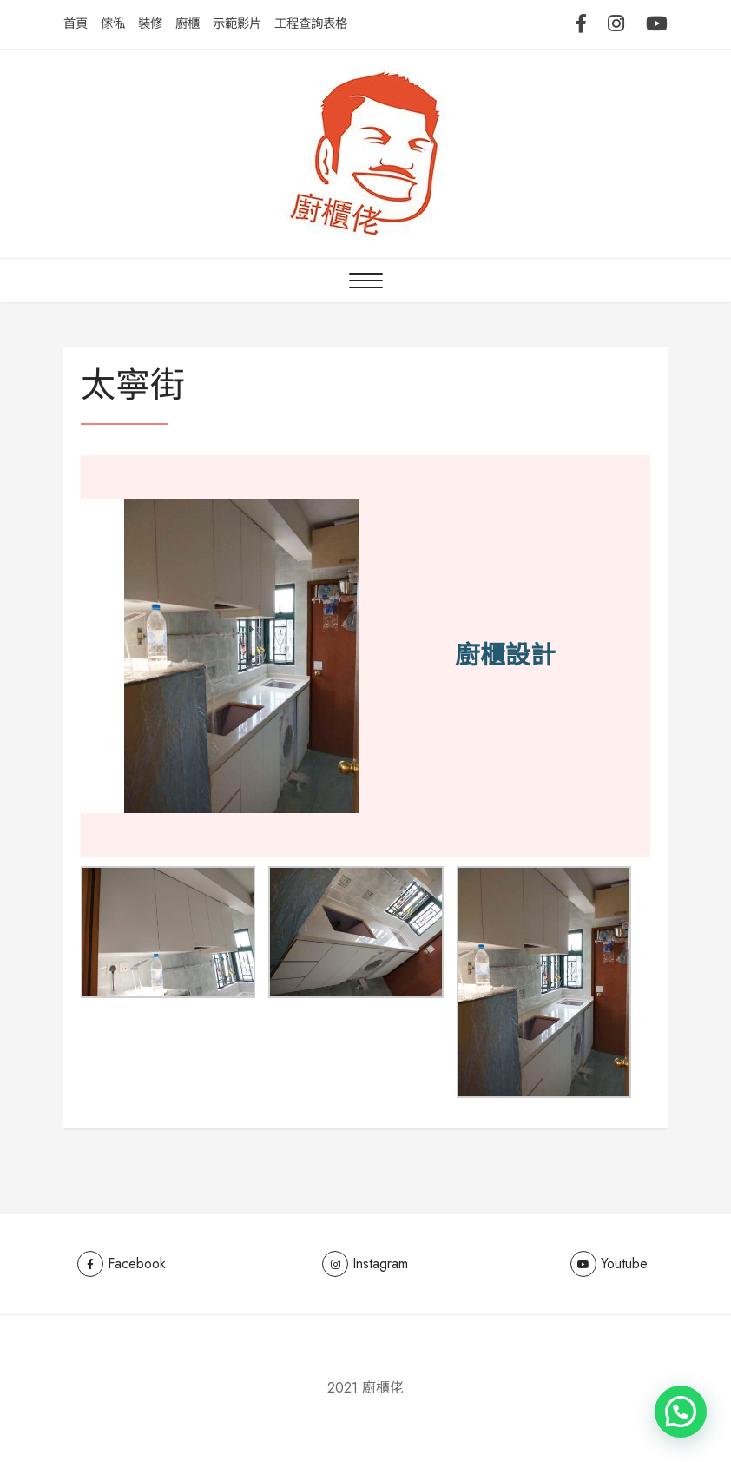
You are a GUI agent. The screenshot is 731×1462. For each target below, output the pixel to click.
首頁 (75, 23)
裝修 (150, 23)
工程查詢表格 (310, 23)
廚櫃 (187, 23)
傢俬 (113, 23)
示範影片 (237, 23)
